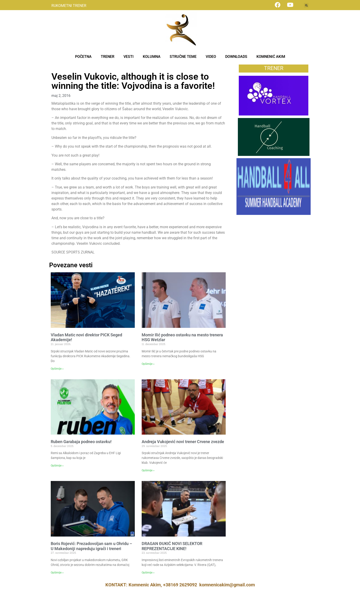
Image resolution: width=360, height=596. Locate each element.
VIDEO (211, 56)
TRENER (107, 56)
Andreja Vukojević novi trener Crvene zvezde (183, 441)
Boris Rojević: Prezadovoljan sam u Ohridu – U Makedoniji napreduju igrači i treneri (91, 546)
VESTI (129, 56)
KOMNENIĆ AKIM (270, 56)
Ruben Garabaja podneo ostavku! (81, 441)
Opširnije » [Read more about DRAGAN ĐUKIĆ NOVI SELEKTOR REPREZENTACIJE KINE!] (148, 572)
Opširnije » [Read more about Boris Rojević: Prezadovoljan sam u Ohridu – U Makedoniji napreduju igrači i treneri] (57, 572)
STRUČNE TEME (183, 56)
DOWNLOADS (236, 56)
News (56, 67)
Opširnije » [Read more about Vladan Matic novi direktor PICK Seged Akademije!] (57, 368)
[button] (306, 5)
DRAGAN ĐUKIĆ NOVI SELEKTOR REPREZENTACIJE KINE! (172, 546)
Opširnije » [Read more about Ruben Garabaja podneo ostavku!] (57, 465)
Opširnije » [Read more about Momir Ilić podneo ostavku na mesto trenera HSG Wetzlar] (148, 363)
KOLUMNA (151, 56)
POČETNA (83, 56)
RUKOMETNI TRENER (68, 5)
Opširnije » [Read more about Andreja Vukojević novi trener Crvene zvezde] (148, 470)
